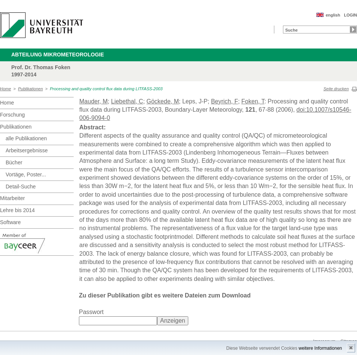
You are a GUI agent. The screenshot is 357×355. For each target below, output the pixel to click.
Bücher (14, 162)
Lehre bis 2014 (17, 210)
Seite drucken (336, 88)
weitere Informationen (320, 348)
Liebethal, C (127, 101)
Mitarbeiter (12, 198)
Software (10, 222)
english (333, 15)
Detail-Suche (21, 187)
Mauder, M (93, 101)
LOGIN (350, 15)
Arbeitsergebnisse (27, 150)
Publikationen (30, 88)
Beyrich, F (224, 101)
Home (5, 88)
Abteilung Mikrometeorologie (57, 55)
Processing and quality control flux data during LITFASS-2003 (106, 88)
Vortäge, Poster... (26, 174)
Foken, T (252, 101)
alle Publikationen (26, 138)
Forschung (12, 115)
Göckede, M (163, 101)
